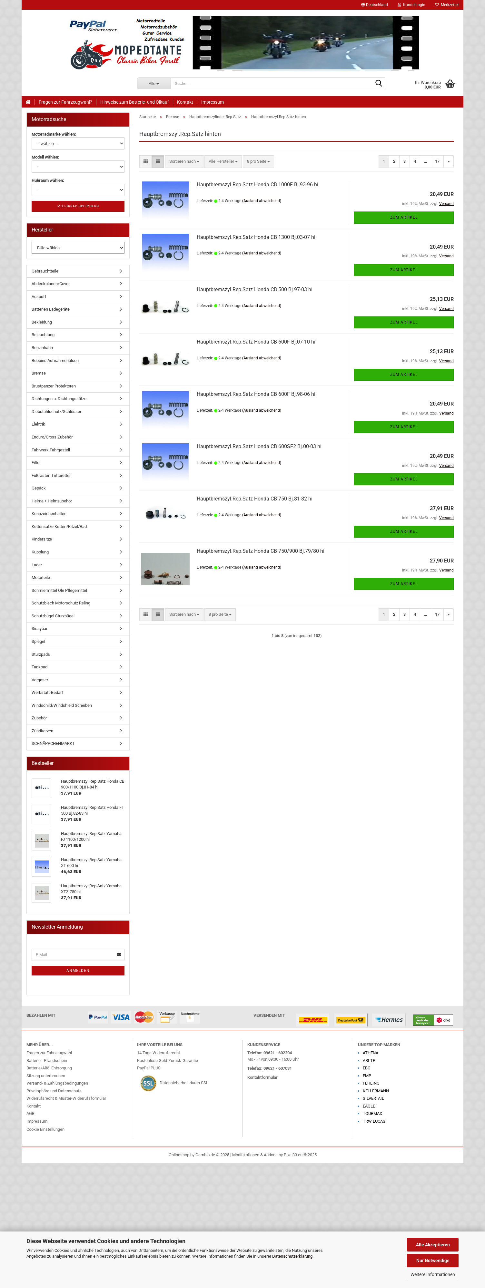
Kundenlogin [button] (411, 5)
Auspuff (39, 296)
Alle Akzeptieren (433, 1244)
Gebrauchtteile (45, 271)
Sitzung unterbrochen (45, 1075)
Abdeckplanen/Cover (51, 283)
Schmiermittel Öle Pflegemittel (59, 590)
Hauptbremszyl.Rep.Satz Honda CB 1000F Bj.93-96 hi (257, 184)
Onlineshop (179, 1154)
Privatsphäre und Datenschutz (53, 1090)
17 (437, 161)
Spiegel (38, 641)
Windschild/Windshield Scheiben (62, 705)
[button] (374, 5)
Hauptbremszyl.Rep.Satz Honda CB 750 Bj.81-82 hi (254, 499)
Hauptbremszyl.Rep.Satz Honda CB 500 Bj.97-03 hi (254, 289)
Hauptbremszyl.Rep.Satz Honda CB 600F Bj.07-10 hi (256, 342)
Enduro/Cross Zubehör (52, 437)
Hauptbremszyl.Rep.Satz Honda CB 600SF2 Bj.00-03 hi (259, 446)
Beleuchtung (43, 334)
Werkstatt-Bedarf (47, 692)
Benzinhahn (42, 347)
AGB (30, 1113)
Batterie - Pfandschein (46, 1060)
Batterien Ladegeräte (51, 309)
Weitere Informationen (433, 1274)
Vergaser (40, 679)
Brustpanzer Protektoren (54, 386)
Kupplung (40, 552)
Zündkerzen (42, 730)
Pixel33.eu (293, 1154)
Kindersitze (42, 539)
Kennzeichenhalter (48, 513)
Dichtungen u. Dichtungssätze (59, 398)
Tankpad (39, 667)
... (425, 161)
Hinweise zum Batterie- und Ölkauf (134, 102)
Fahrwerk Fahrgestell (51, 450)
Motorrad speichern (78, 206)
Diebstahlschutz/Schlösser (56, 411)
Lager (37, 564)
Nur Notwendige (433, 1260)
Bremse (39, 373)
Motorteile (41, 577)
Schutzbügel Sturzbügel (53, 615)
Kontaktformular (262, 1077)
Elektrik (38, 424)
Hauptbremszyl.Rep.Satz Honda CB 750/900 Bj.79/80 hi (260, 551)
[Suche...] (154, 83)
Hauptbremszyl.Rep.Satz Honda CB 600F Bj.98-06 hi (256, 394)
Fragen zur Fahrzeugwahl (49, 1052)
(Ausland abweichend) (261, 201)
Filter (36, 462)
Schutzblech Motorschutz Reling (61, 603)
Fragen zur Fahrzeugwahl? (65, 102)
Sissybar (39, 628)
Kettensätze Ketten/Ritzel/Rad (59, 526)
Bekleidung (42, 322)
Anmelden (78, 970)
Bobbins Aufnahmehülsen (55, 360)
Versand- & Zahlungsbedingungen (57, 1083)
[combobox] (184, 161)
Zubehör (39, 718)
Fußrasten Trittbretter (51, 475)
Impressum (212, 102)
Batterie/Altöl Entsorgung (49, 1068)
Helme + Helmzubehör (52, 501)
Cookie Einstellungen (45, 1129)
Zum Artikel (404, 217)
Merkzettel (447, 5)
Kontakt (185, 102)
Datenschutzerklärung (292, 1256)
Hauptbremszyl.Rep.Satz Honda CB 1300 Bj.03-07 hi (256, 237)
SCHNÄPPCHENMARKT (53, 743)
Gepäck (39, 488)
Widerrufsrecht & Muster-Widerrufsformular (66, 1098)
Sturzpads (41, 654)
